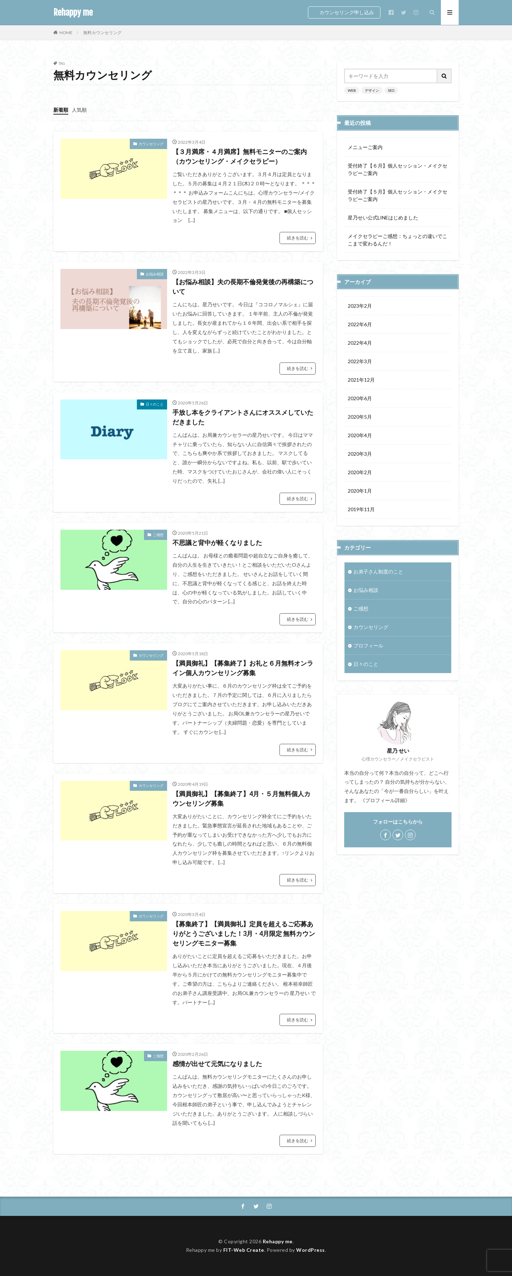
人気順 (79, 110)
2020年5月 (360, 417)
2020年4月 (360, 435)
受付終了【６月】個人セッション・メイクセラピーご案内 (397, 169)
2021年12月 (361, 380)
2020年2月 (360, 472)
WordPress (310, 1250)
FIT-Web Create (243, 1250)
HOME (66, 32)
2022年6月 (360, 324)
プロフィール (368, 645)
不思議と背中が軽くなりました (217, 542)
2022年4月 (360, 343)
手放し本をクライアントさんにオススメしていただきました (242, 417)
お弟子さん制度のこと (378, 571)
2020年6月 (360, 398)
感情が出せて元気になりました (217, 1064)
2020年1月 (360, 491)
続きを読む (297, 237)
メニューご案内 (365, 147)
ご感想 (158, 535)
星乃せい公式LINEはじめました (383, 218)
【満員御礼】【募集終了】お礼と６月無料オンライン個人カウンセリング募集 (242, 668)
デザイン (372, 90)
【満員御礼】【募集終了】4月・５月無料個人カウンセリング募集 (241, 798)
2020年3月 (360, 454)
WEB (352, 90)
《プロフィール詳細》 (385, 800)
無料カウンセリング (102, 32)
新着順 (60, 110)
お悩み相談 (155, 274)
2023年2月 (360, 306)
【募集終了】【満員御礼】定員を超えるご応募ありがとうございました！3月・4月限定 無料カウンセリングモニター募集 (243, 933)
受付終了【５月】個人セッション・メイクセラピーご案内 (397, 195)
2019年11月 (361, 509)
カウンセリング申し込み (346, 12)
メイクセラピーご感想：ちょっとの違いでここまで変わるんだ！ (397, 240)
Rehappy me (73, 12)
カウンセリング (151, 144)
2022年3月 (360, 361)
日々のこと (155, 404)
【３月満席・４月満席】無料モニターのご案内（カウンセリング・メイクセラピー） (239, 156)
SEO (391, 90)
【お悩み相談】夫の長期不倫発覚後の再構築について (242, 286)
